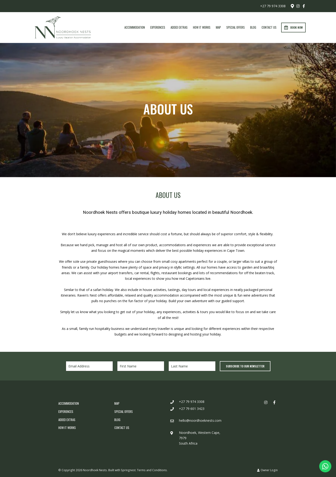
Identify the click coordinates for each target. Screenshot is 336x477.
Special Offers (235, 27)
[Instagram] (298, 6)
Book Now (293, 27)
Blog (253, 27)
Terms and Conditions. (152, 470)
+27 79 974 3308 (273, 6)
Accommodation (134, 27)
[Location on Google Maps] (292, 6)
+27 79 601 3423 (191, 408)
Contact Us (269, 27)
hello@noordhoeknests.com (200, 420)
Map (218, 27)
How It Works (201, 27)
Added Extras (179, 27)
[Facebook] (304, 6)
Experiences (157, 27)
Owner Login (267, 470)
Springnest (128, 470)
